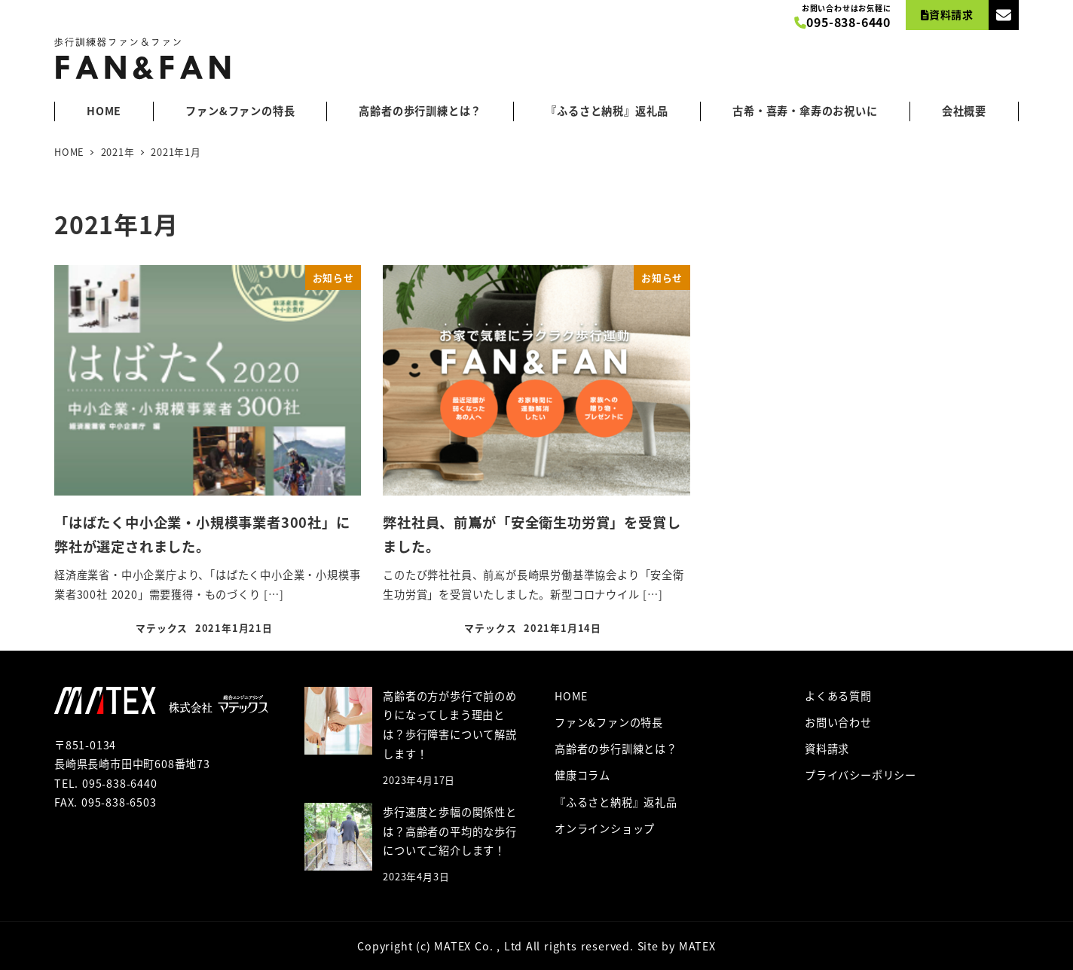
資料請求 (827, 748)
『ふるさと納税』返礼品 (616, 802)
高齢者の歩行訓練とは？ (616, 748)
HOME (571, 695)
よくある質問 (838, 695)
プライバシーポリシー (860, 774)
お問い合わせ (838, 722)
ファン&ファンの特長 (609, 722)
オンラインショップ (605, 828)
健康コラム (582, 774)
